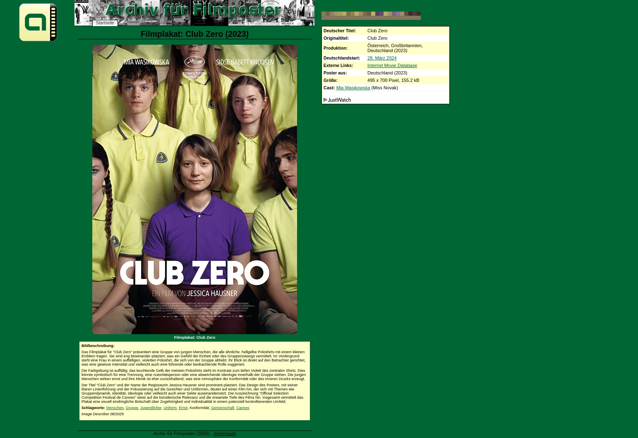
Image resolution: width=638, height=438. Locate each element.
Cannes (242, 408)
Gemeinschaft (222, 408)
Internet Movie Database (392, 65)
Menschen (115, 408)
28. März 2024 (382, 57)
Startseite (105, 23)
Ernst (183, 408)
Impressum (224, 433)
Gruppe (132, 408)
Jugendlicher (150, 408)
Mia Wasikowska (353, 87)
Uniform (170, 408)
